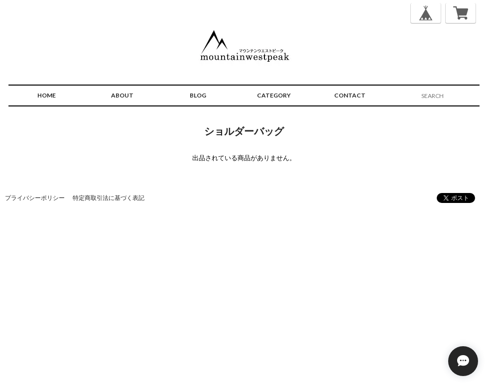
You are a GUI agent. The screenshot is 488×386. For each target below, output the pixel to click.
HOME (46, 95)
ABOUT (122, 95)
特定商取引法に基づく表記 (108, 197)
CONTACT (350, 95)
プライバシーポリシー (35, 197)
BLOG (198, 95)
